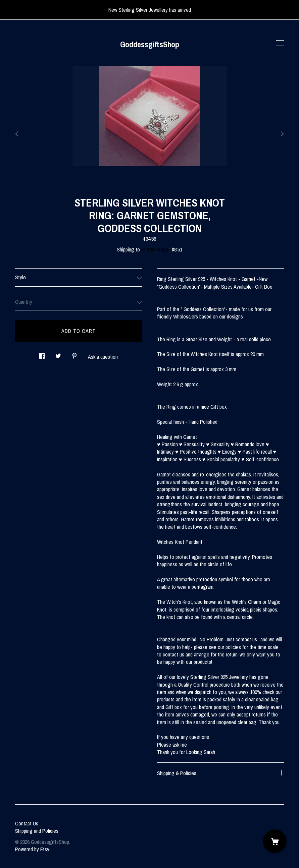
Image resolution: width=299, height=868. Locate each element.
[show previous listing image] (32, 132)
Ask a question (103, 356)
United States (155, 249)
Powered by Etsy (32, 849)
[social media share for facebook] (42, 354)
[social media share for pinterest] (74, 354)
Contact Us (26, 823)
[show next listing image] (267, 132)
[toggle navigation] (280, 43)
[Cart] (275, 841)
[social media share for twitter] (58, 354)
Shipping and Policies (36, 830)
